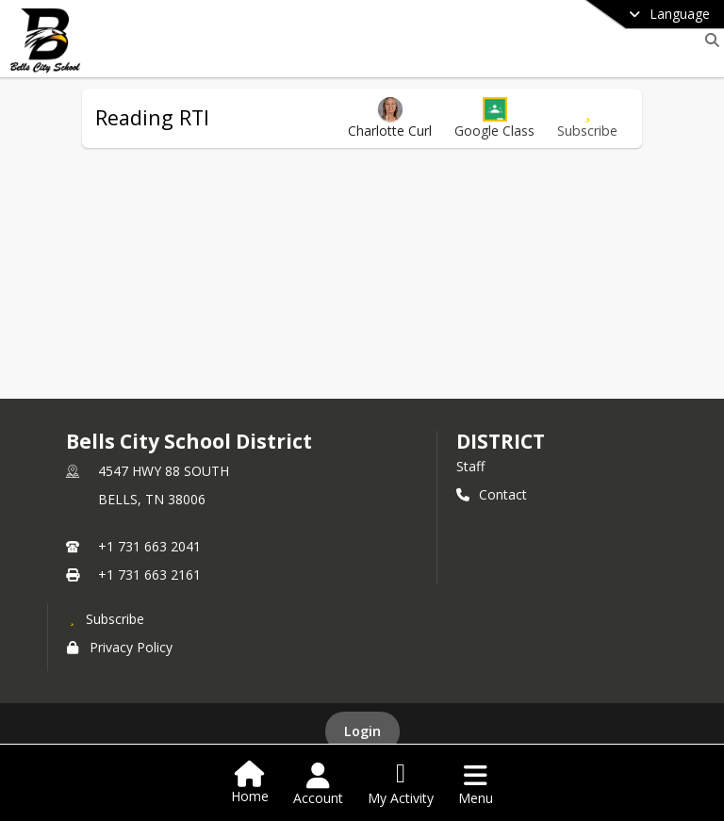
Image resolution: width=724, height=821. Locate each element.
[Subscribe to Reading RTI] (587, 118)
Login (362, 731)
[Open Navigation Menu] (475, 784)
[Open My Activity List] (401, 784)
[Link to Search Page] (708, 40)
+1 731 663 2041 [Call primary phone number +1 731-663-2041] (149, 546)
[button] (494, 118)
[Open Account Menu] (318, 784)
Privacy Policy (120, 647)
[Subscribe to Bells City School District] (105, 618)
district (500, 441)
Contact (491, 494)
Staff (470, 466)
